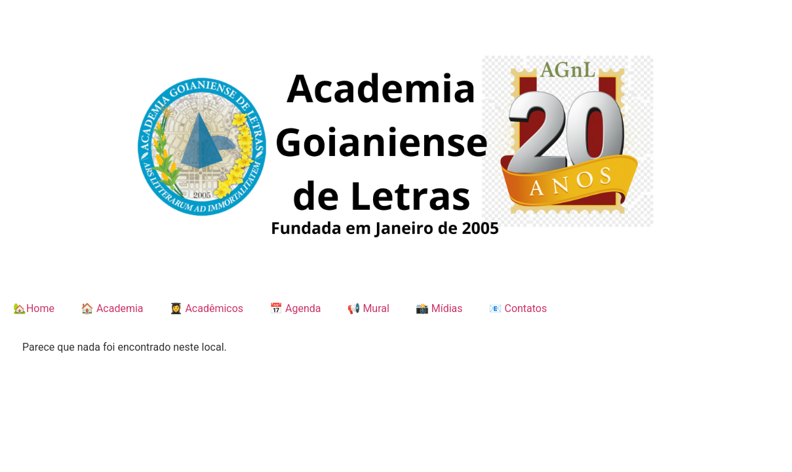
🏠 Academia (112, 308)
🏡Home (33, 308)
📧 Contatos (518, 308)
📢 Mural (368, 308)
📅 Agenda (295, 308)
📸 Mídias (439, 308)
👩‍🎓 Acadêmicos (207, 308)
